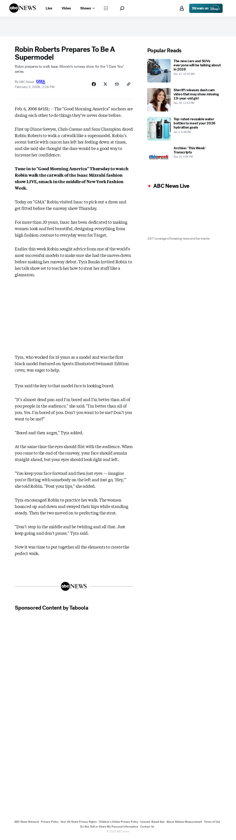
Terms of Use (212, 823)
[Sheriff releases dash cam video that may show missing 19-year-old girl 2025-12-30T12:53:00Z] (184, 100)
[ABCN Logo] (22, 8)
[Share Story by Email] (116, 85)
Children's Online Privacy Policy (118, 823)
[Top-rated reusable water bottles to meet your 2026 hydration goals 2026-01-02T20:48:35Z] (184, 129)
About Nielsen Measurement (184, 823)
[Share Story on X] (104, 85)
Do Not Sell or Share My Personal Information (109, 828)
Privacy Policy (50, 823)
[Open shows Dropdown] (87, 8)
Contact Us (147, 828)
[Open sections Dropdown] (105, 8)
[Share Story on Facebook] (92, 85)
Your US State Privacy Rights (78, 823)
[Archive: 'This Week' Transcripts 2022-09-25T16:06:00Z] (184, 158)
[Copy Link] (128, 85)
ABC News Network (26, 823)
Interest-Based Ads (152, 823)
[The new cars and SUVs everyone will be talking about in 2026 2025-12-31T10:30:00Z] (184, 71)
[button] (122, 8)
